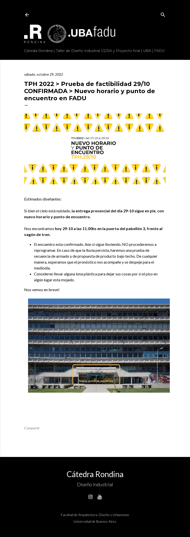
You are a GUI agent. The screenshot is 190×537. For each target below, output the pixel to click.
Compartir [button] (32, 428)
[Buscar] (163, 13)
